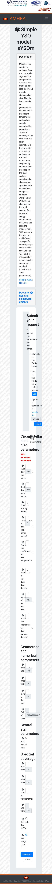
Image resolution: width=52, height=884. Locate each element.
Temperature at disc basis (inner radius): (23, 526)
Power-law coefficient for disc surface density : (23, 628)
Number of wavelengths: (23, 794)
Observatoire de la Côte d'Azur (38, 881)
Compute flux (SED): (23, 824)
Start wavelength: (23, 766)
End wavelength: (23, 808)
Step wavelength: (23, 779)
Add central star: (23, 743)
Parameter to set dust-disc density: (23, 578)
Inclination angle (23, 668)
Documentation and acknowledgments (25, 297)
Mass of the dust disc (23, 602)
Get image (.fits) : (23, 841)
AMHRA (14, 19)
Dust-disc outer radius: (23, 490)
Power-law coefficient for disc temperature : (23, 553)
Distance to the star (23, 697)
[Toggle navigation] (46, 18)
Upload (38, 424)
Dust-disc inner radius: (23, 472)
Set (34, 394)
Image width (23, 681)
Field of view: (23, 714)
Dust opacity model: (23, 507)
